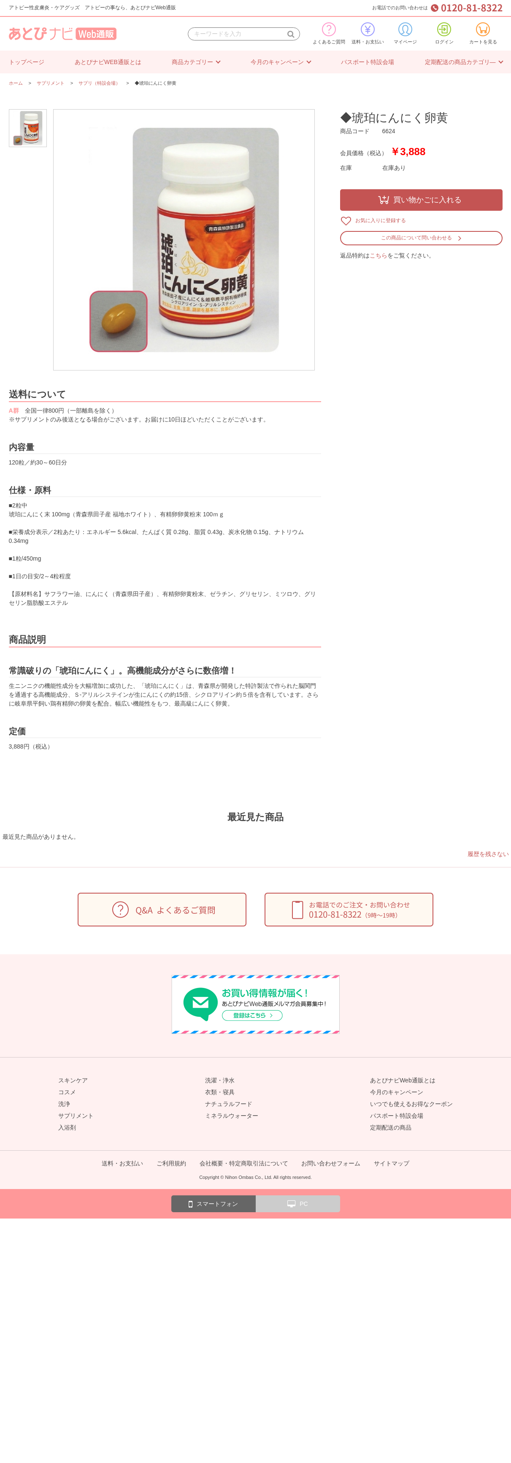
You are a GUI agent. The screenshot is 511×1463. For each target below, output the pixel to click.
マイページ (405, 33)
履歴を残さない (488, 854)
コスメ (67, 1092)
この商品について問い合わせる (416, 238)
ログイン (444, 33)
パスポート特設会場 (367, 62)
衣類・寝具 (220, 1092)
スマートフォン (213, 1204)
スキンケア (73, 1080)
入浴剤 (67, 1127)
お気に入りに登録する (380, 220)
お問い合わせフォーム (330, 1163)
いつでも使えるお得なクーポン (411, 1104)
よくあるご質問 (329, 33)
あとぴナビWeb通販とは (402, 1080)
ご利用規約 (171, 1163)
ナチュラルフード (228, 1104)
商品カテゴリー (192, 62)
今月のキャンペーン (277, 62)
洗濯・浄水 (220, 1080)
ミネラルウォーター (231, 1115)
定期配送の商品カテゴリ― (460, 62)
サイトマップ (391, 1163)
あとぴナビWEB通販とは (108, 62)
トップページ (26, 62)
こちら (378, 255)
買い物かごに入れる (427, 200)
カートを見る (483, 33)
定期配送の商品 (390, 1127)
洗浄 (64, 1104)
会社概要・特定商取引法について (244, 1163)
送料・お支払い (367, 33)
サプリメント (76, 1115)
